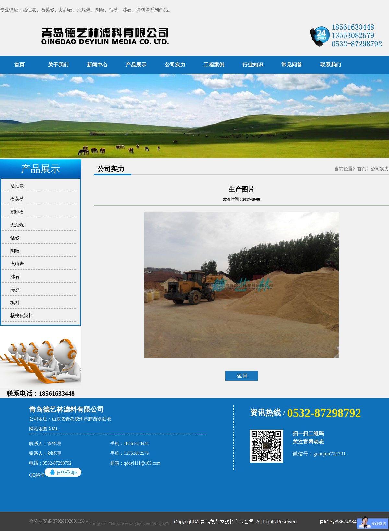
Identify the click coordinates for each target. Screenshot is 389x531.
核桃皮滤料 (20, 315)
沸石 (13, 276)
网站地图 (38, 428)
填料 (13, 302)
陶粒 (13, 250)
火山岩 (16, 263)
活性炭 (16, 185)
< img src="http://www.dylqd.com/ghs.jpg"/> (164, 521)
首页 (19, 64)
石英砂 (16, 198)
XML (54, 428)
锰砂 (13, 237)
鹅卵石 (16, 211)
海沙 (13, 289)
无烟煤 (16, 224)
